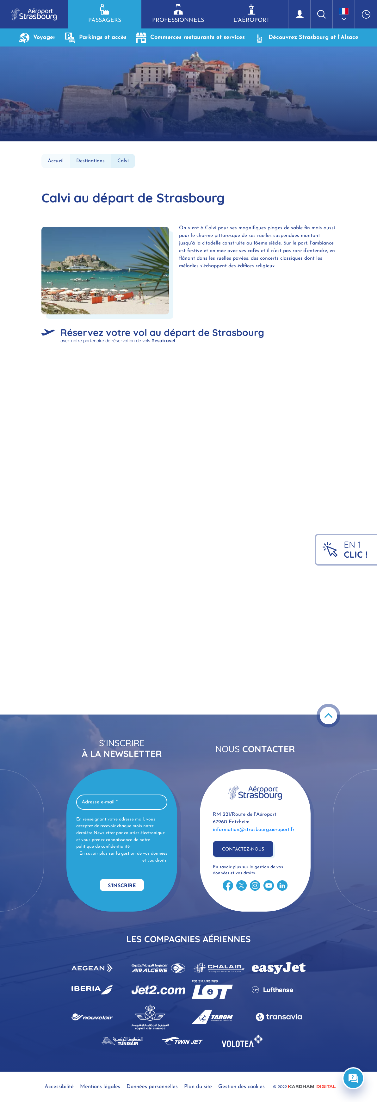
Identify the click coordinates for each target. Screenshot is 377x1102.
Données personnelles (152, 1086)
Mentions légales (100, 1086)
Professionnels (178, 13)
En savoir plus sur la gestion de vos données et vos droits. (123, 857)
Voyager (37, 37)
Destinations (90, 161)
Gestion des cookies (241, 1086)
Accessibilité (59, 1086)
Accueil (56, 161)
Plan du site (198, 1086)
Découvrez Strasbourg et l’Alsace (306, 37)
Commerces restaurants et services (190, 37)
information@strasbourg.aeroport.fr (253, 829)
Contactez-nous (243, 849)
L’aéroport (251, 13)
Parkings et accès (96, 37)
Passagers (104, 13)
